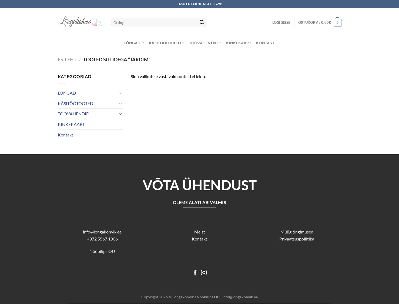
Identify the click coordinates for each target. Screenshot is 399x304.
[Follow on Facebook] (195, 273)
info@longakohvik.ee (102, 231)
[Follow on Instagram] (204, 273)
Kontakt (265, 43)
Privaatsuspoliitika (296, 238)
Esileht (67, 59)
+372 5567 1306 (102, 238)
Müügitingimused (296, 231)
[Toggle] (120, 93)
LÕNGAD (134, 42)
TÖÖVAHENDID (205, 42)
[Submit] (201, 22)
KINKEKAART (238, 43)
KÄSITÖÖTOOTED (166, 42)
